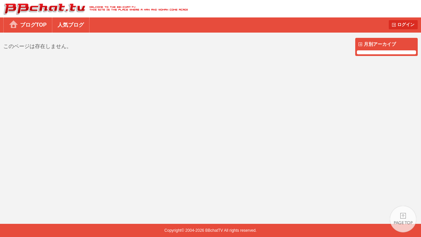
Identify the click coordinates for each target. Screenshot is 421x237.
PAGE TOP (403, 219)
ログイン (405, 24)
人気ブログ (71, 25)
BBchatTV (94, 8)
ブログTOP (33, 25)
